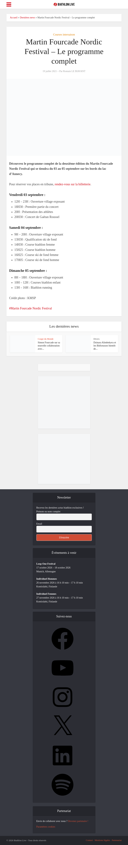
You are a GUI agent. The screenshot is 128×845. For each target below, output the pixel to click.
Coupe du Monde (45, 339)
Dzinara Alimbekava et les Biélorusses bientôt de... (105, 345)
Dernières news (27, 17)
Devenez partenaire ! (78, 821)
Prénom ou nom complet (48, 511)
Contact (89, 840)
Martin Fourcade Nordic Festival (31, 308)
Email (39, 523)
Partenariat (117, 840)
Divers (97, 339)
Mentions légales (102, 840)
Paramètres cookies (45, 826)
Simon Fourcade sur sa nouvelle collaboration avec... (49, 345)
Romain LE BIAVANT (74, 71)
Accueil (14, 17)
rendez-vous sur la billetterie (72, 184)
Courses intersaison (64, 34)
